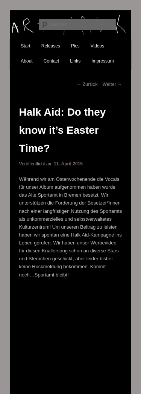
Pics (75, 46)
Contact (51, 61)
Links (75, 61)
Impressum (102, 61)
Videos (97, 46)
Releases (50, 46)
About (26, 61)
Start (25, 46)
